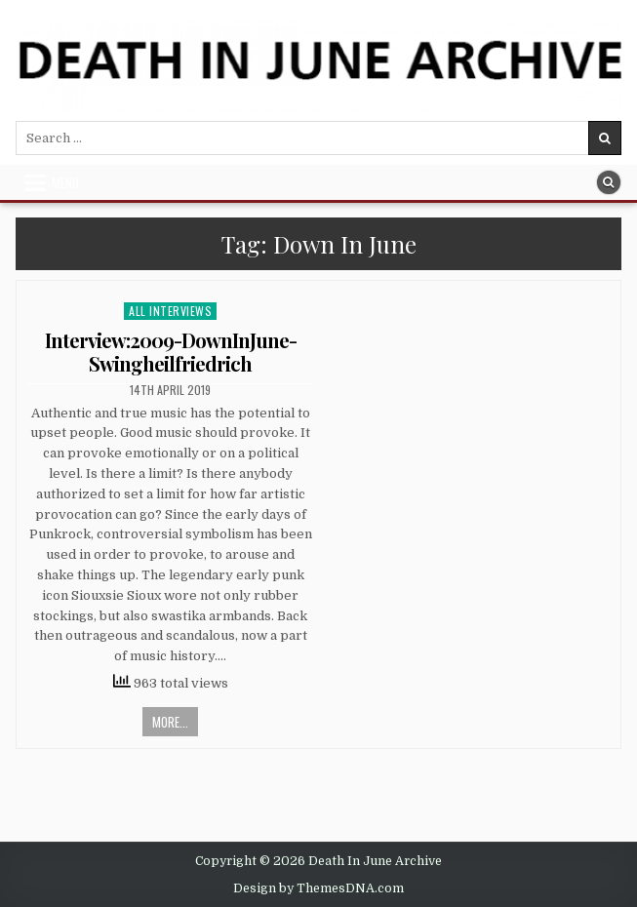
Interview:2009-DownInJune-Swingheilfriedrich (171, 351)
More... (170, 721)
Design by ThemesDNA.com (318, 888)
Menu (65, 182)
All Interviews (170, 310)
